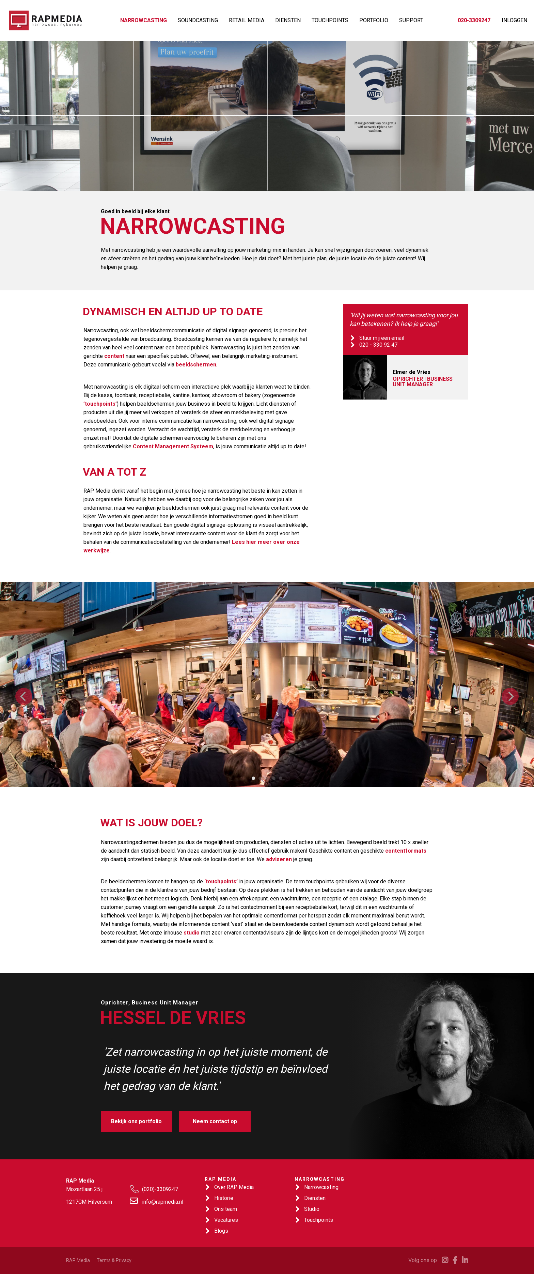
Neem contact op (215, 1121)
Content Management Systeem (173, 446)
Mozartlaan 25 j (84, 1189)
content (114, 356)
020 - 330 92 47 (378, 345)
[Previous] (23, 696)
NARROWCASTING (143, 20)
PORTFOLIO (373, 20)
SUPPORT (411, 20)
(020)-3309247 (160, 1189)
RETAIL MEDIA (246, 20)
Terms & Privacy (114, 1260)
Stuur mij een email (381, 338)
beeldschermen (196, 364)
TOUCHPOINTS (330, 20)
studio (192, 932)
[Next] (510, 696)
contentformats (405, 851)
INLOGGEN (514, 20)
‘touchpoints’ (221, 881)
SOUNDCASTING (198, 20)
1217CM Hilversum (89, 1202)
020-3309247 (474, 20)
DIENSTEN (288, 20)
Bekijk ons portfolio (136, 1121)
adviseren (279, 859)
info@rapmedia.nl (162, 1202)
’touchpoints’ (100, 404)
